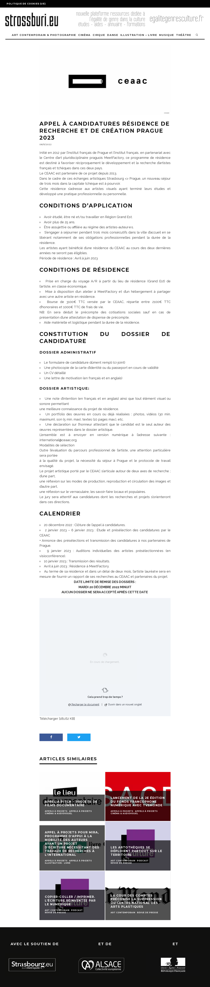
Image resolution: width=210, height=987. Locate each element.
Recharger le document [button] (83, 704)
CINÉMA (84, 35)
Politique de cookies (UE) (26, 3)
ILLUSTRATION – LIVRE (138, 35)
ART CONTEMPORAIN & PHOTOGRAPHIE (44, 35)
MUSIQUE (166, 35)
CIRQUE (99, 35)
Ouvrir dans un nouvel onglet (123, 704)
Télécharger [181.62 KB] (57, 718)
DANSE (112, 35)
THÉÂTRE (183, 35)
